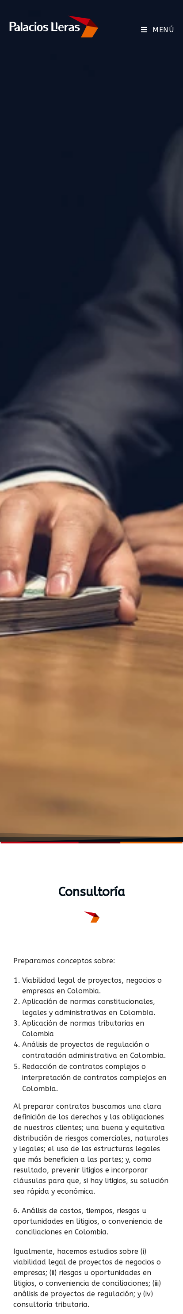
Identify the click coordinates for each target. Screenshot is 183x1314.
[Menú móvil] (157, 30)
